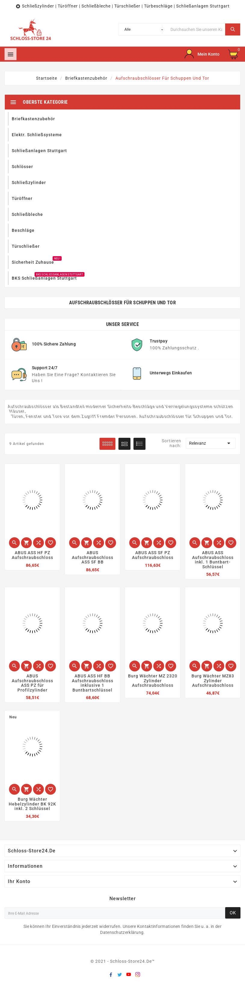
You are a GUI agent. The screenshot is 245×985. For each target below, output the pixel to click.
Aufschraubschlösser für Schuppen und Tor (122, 302)
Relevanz (210, 443)
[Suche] (196, 29)
